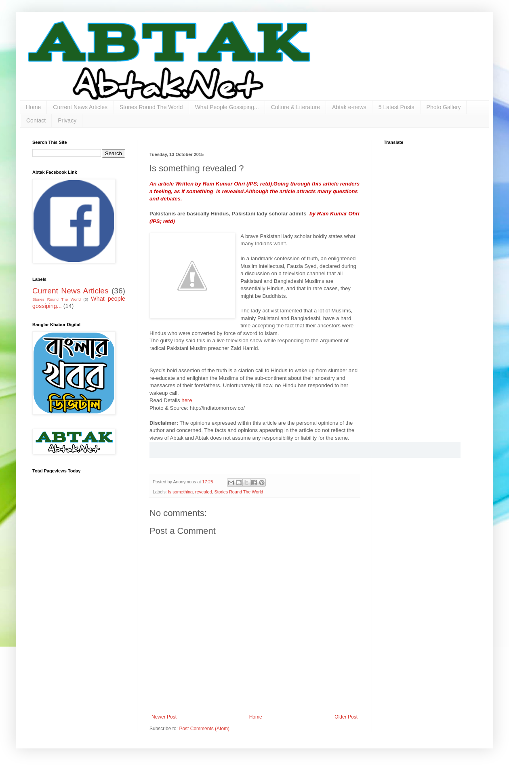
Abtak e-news (349, 107)
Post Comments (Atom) (204, 728)
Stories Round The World (151, 107)
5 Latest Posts (396, 107)
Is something (180, 491)
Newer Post (164, 717)
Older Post (346, 717)
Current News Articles (80, 107)
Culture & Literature (295, 107)
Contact (36, 120)
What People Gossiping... (227, 107)
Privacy (67, 120)
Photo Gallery (444, 107)
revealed (203, 491)
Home (33, 107)
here (186, 400)
